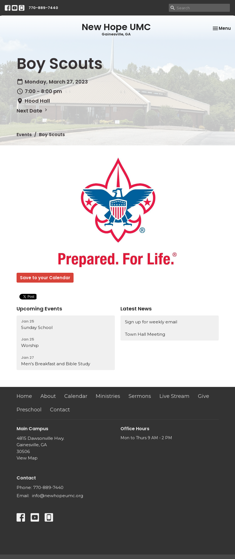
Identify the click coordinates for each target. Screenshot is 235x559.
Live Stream (174, 396)
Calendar (75, 396)
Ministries (108, 396)
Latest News (136, 308)
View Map (27, 458)
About (48, 396)
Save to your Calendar (45, 278)
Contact (60, 410)
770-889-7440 (43, 7)
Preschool (29, 410)
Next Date (33, 110)
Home (24, 396)
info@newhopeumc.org (57, 495)
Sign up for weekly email (151, 321)
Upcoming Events (39, 308)
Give (203, 396)
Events (24, 134)
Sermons (140, 396)
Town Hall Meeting (145, 334)
